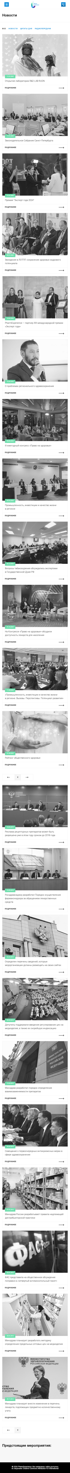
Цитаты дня (26, 29)
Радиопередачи (43, 29)
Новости (13, 29)
